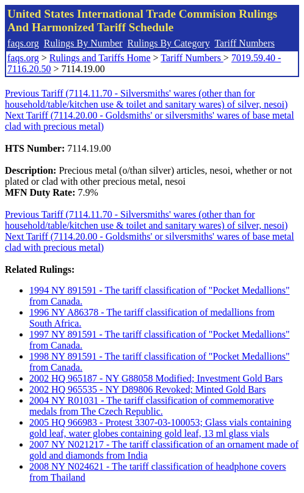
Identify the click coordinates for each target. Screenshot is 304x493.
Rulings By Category (169, 43)
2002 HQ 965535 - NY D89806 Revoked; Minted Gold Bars (147, 389)
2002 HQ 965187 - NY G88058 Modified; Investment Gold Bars (156, 378)
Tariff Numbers (244, 43)
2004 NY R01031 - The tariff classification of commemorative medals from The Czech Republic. (151, 406)
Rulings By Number (83, 43)
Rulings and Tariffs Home (100, 58)
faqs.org (23, 43)
